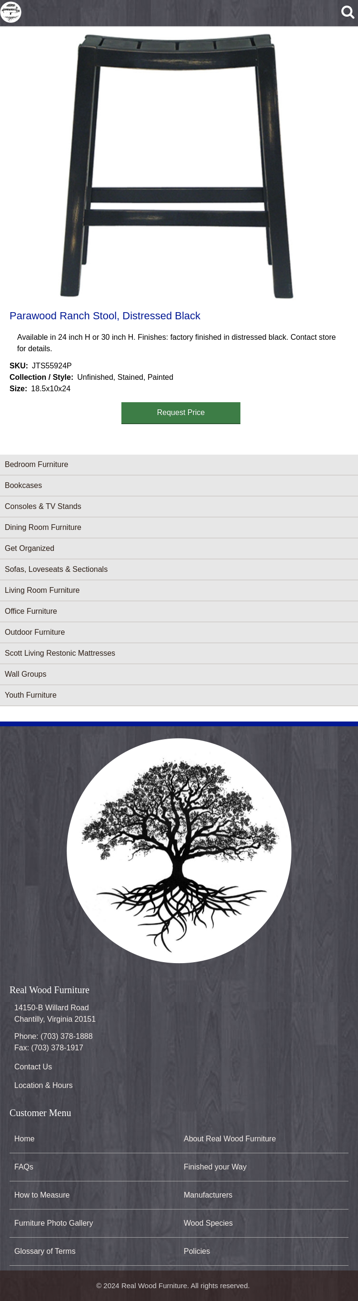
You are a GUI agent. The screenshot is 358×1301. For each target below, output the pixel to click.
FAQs (23, 1167)
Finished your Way (215, 1167)
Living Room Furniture (42, 590)
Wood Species (208, 1223)
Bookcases (23, 485)
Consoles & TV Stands (43, 506)
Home (24, 1139)
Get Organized (29, 548)
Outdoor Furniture (35, 632)
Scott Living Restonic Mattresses (60, 653)
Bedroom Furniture (36, 464)
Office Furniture (31, 611)
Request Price (181, 412)
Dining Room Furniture (43, 527)
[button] (177, 167)
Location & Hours (43, 1085)
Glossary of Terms (45, 1251)
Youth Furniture (31, 695)
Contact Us (33, 1067)
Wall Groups (25, 674)
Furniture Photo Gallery (53, 1223)
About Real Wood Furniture (230, 1139)
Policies (197, 1251)
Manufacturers (208, 1195)
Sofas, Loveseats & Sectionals (56, 569)
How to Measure (42, 1195)
